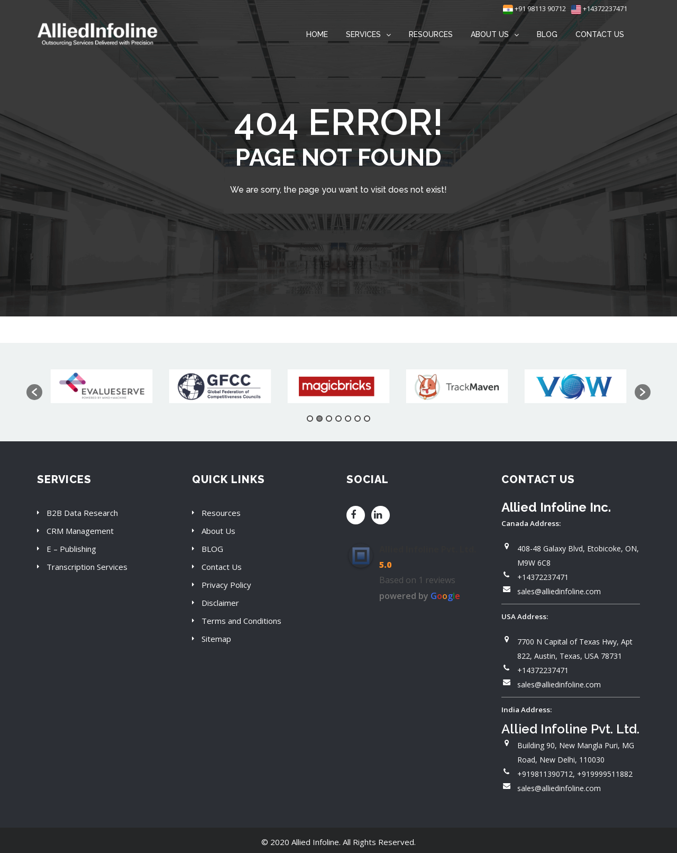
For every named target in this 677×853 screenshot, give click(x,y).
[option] (101, 387)
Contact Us (222, 566)
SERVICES (363, 34)
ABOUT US (490, 34)
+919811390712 (545, 774)
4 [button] (338, 418)
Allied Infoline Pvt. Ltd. (427, 549)
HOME (317, 34)
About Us (218, 530)
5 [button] (348, 418)
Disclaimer (220, 602)
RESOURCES (431, 34)
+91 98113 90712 (534, 8)
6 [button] (357, 418)
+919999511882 (605, 774)
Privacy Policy (226, 584)
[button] (34, 392)
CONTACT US (599, 34)
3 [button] (329, 418)
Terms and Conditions (241, 620)
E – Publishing (71, 548)
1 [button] (310, 418)
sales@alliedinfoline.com (559, 591)
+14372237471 (599, 8)
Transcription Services (87, 566)
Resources (221, 512)
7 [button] (367, 418)
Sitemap (216, 638)
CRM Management (80, 530)
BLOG (547, 34)
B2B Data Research (82, 512)
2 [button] (319, 418)
